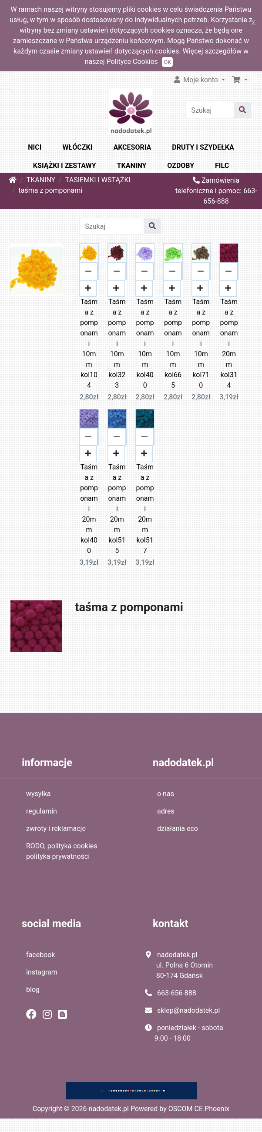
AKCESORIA (132, 147)
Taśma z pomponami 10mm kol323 (117, 343)
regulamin (41, 811)
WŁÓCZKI (77, 147)
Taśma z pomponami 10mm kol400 (145, 343)
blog (33, 989)
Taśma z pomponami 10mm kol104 (89, 343)
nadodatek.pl (109, 1109)
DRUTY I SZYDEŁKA (203, 147)
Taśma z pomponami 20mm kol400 (89, 509)
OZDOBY (180, 165)
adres (166, 811)
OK (167, 62)
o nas (165, 794)
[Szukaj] (209, 110)
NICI (34, 147)
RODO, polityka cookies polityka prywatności (61, 851)
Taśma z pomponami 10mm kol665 (173, 343)
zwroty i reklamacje (56, 828)
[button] (239, 80)
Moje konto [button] (196, 80)
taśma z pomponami (51, 190)
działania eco (177, 828)
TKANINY (132, 165)
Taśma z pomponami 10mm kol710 (201, 343)
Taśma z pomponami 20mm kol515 (117, 509)
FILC (222, 165)
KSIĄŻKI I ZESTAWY (64, 165)
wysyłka (38, 794)
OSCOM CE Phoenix (199, 1109)
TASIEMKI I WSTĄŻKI (98, 180)
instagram (41, 972)
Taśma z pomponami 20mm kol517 (145, 509)
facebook (40, 955)
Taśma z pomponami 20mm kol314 (229, 343)
